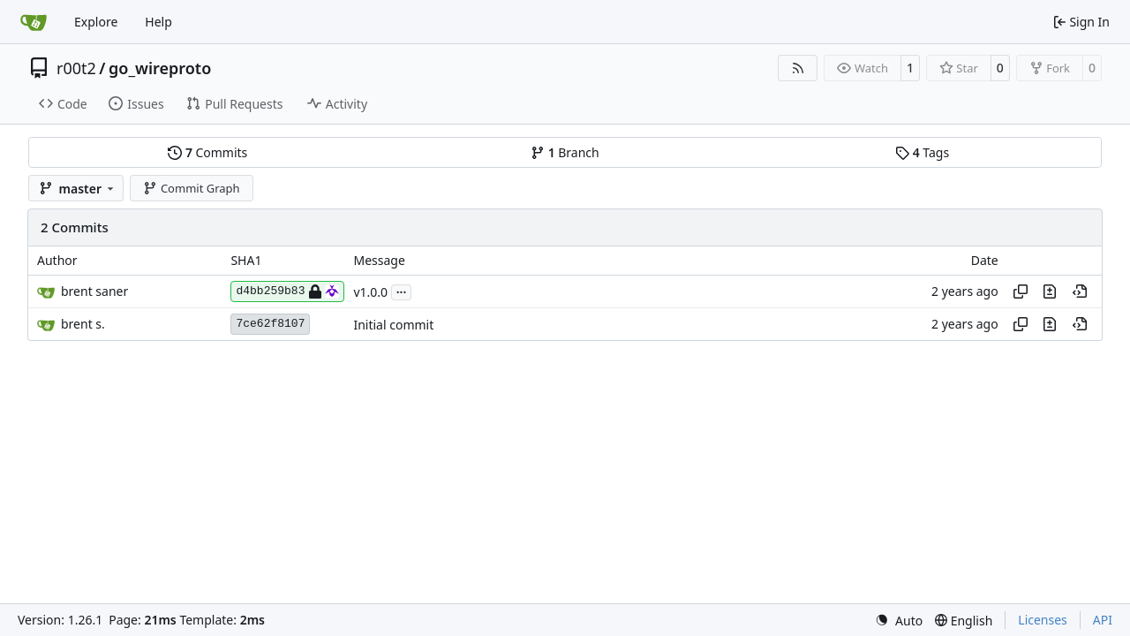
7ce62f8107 (270, 323)
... (401, 290)
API (1102, 619)
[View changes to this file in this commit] (1049, 291)
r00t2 (76, 68)
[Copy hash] (1020, 291)
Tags (922, 152)
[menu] (899, 620)
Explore (95, 21)
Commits (207, 152)
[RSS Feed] (798, 68)
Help (158, 21)
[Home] (33, 22)
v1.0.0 (370, 292)
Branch (565, 152)
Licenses (1042, 619)
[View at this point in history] (1079, 291)
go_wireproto (160, 68)
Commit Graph (191, 188)
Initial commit (393, 324)
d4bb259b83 (287, 291)
